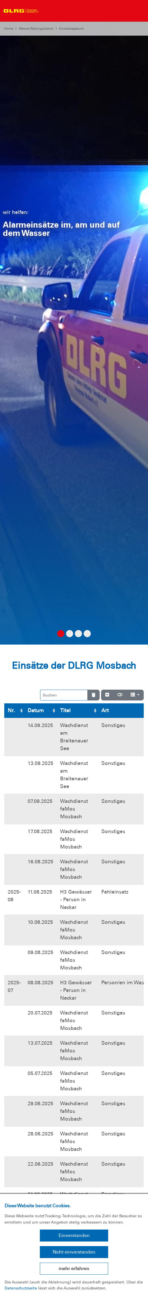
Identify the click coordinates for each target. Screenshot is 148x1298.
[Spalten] (135, 695)
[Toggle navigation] (47, 11)
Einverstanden (74, 1235)
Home (8, 29)
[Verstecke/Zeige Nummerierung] (107, 695)
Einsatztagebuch (71, 29)
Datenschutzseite (21, 1288)
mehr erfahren (74, 1268)
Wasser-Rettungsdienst (36, 29)
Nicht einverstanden (74, 1252)
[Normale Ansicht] (120, 695)
